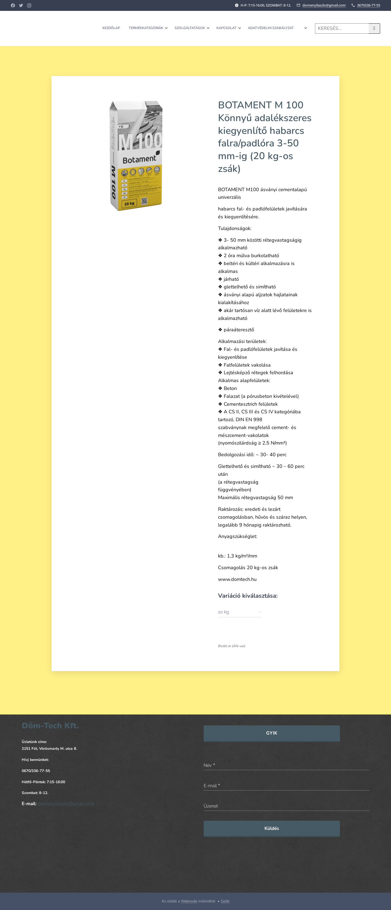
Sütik (225, 901)
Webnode (189, 901)
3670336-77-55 (368, 5)
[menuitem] (220, 28)
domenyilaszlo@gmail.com (324, 5)
